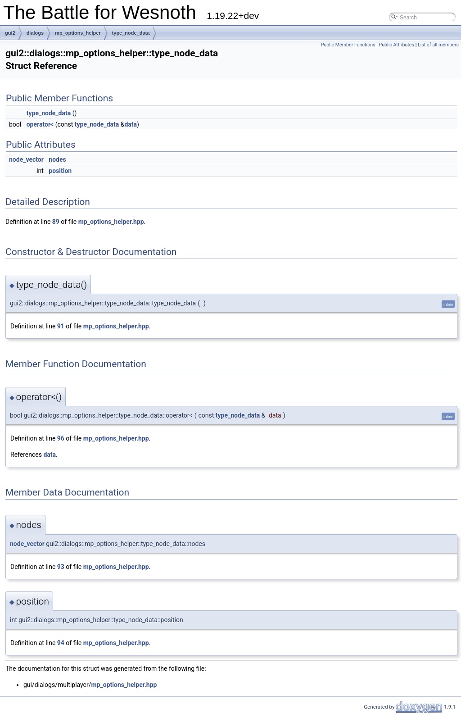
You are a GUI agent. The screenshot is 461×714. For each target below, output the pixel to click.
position (60, 170)
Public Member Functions (348, 45)
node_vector (26, 159)
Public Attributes (396, 45)
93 (60, 566)
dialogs (35, 33)
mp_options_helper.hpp (111, 221)
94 (60, 642)
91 (60, 326)
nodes (57, 159)
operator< (40, 124)
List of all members (438, 45)
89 (55, 221)
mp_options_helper (77, 33)
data (130, 124)
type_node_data (131, 33)
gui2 (10, 33)
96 (60, 438)
